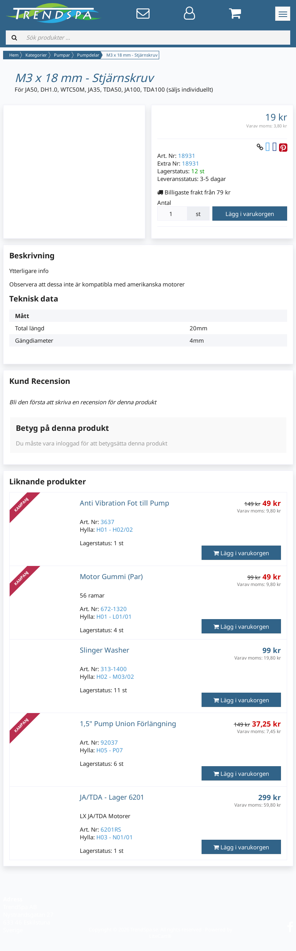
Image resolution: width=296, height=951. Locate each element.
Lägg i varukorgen (249, 214)
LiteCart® (160, 936)
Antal (164, 202)
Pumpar (62, 55)
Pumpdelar (88, 55)
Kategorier (36, 55)
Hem (13, 55)
